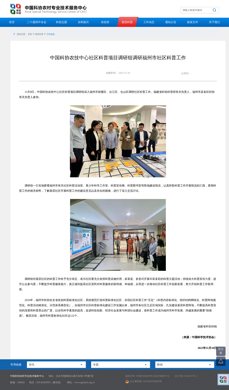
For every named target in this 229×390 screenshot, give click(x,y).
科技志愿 (61, 22)
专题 (96, 364)
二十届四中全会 (36, 22)
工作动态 (148, 22)
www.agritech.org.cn (84, 382)
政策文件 (192, 22)
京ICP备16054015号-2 (186, 376)
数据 (160, 364)
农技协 (105, 22)
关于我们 (214, 22)
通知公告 (170, 22)
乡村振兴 (83, 22)
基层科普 (127, 22)
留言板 (221, 351)
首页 (12, 22)
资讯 (31, 364)
